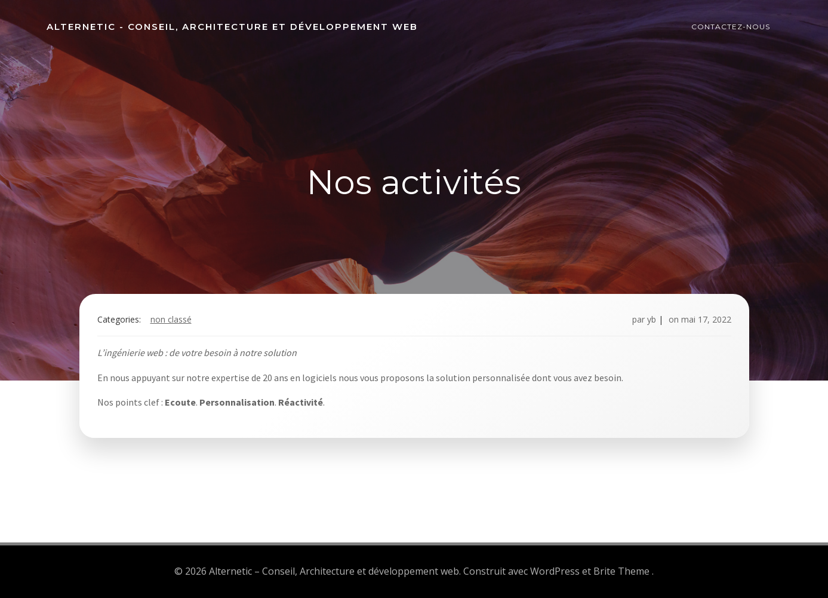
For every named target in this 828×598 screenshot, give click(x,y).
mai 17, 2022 (706, 319)
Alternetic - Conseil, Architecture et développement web (232, 26)
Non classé (171, 319)
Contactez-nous (730, 26)
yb (651, 319)
